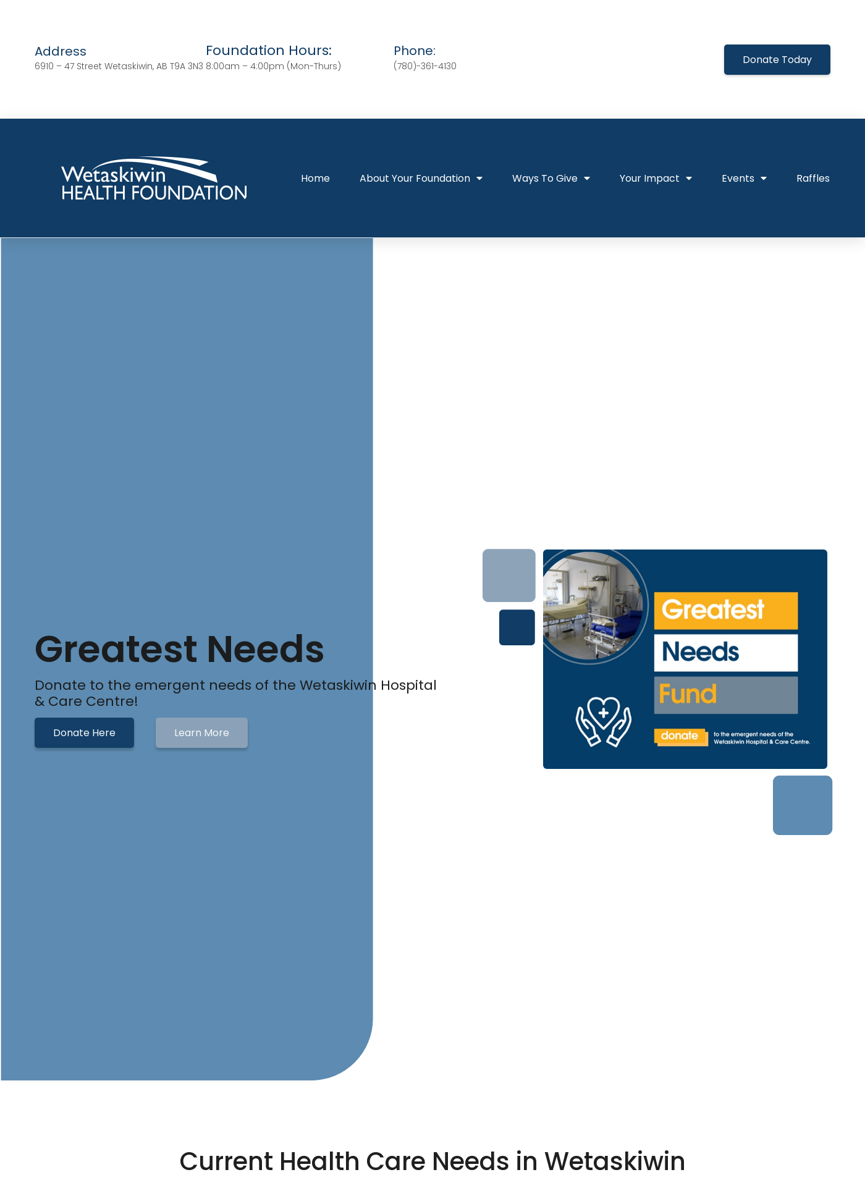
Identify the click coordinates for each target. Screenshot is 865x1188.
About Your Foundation (421, 178)
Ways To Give (551, 178)
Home (315, 178)
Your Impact (656, 178)
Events (744, 178)
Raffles (813, 178)
